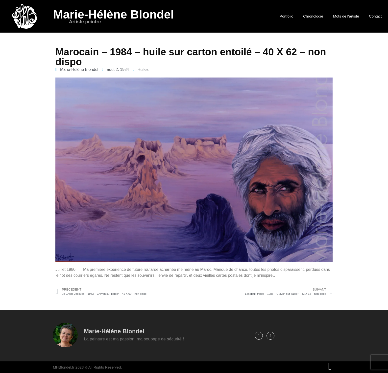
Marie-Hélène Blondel (113, 14)
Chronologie (313, 16)
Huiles (143, 69)
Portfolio (286, 16)
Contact (375, 16)
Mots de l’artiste (346, 16)
